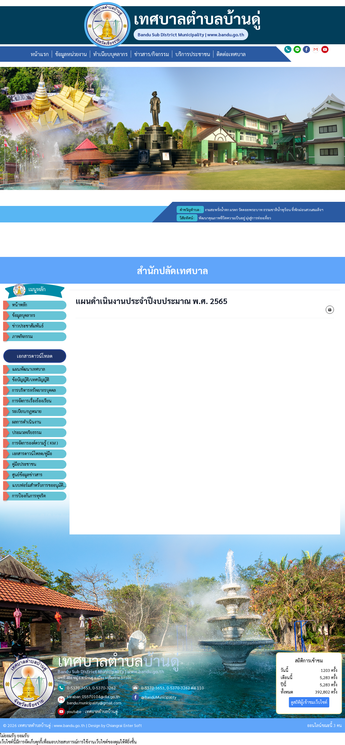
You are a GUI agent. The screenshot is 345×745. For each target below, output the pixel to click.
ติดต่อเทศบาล (231, 54)
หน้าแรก (40, 54)
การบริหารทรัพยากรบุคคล (34, 390)
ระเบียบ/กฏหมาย (26, 411)
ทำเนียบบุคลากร (110, 54)
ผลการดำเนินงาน (26, 422)
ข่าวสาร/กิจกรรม (151, 54)
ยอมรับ (23, 735)
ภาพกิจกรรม (22, 336)
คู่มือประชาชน (24, 464)
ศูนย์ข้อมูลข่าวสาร (27, 474)
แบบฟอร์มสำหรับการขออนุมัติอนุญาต (39, 485)
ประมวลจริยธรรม (26, 432)
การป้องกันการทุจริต (29, 495)
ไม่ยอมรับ (8, 735)
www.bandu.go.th (69, 725)
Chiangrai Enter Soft (124, 725)
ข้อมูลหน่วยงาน (71, 54)
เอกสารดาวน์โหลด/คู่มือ (32, 453)
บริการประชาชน (192, 54)
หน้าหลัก (19, 304)
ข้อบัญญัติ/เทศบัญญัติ (30, 379)
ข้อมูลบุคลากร (23, 315)
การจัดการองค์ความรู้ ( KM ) (35, 443)
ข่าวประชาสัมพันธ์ (28, 325)
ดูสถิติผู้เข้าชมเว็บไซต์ (309, 702)
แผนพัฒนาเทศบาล (28, 369)
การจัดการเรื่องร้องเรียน (31, 400)
